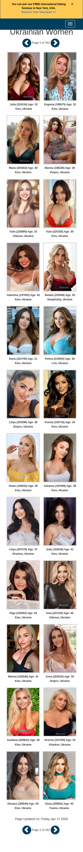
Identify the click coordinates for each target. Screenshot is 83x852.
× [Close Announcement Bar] (72, 4)
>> (38, 12)
